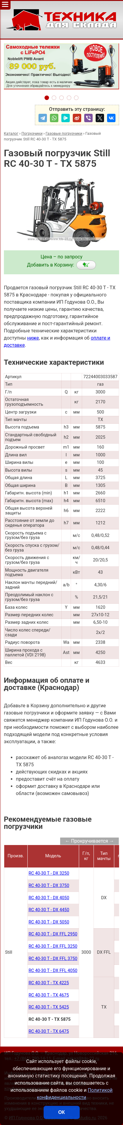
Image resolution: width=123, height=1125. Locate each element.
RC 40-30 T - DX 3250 (49, 873)
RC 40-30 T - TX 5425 (49, 1007)
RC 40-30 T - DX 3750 (49, 885)
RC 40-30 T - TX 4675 (49, 995)
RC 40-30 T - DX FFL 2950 (53, 934)
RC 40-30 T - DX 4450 (49, 909)
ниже (33, 338)
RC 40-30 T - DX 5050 (49, 922)
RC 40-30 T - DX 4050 (49, 897)
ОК (61, 1112)
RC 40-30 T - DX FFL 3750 (53, 958)
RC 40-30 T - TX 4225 (49, 982)
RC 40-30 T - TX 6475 (49, 1031)
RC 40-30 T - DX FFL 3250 (53, 946)
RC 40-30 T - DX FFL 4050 (53, 970)
